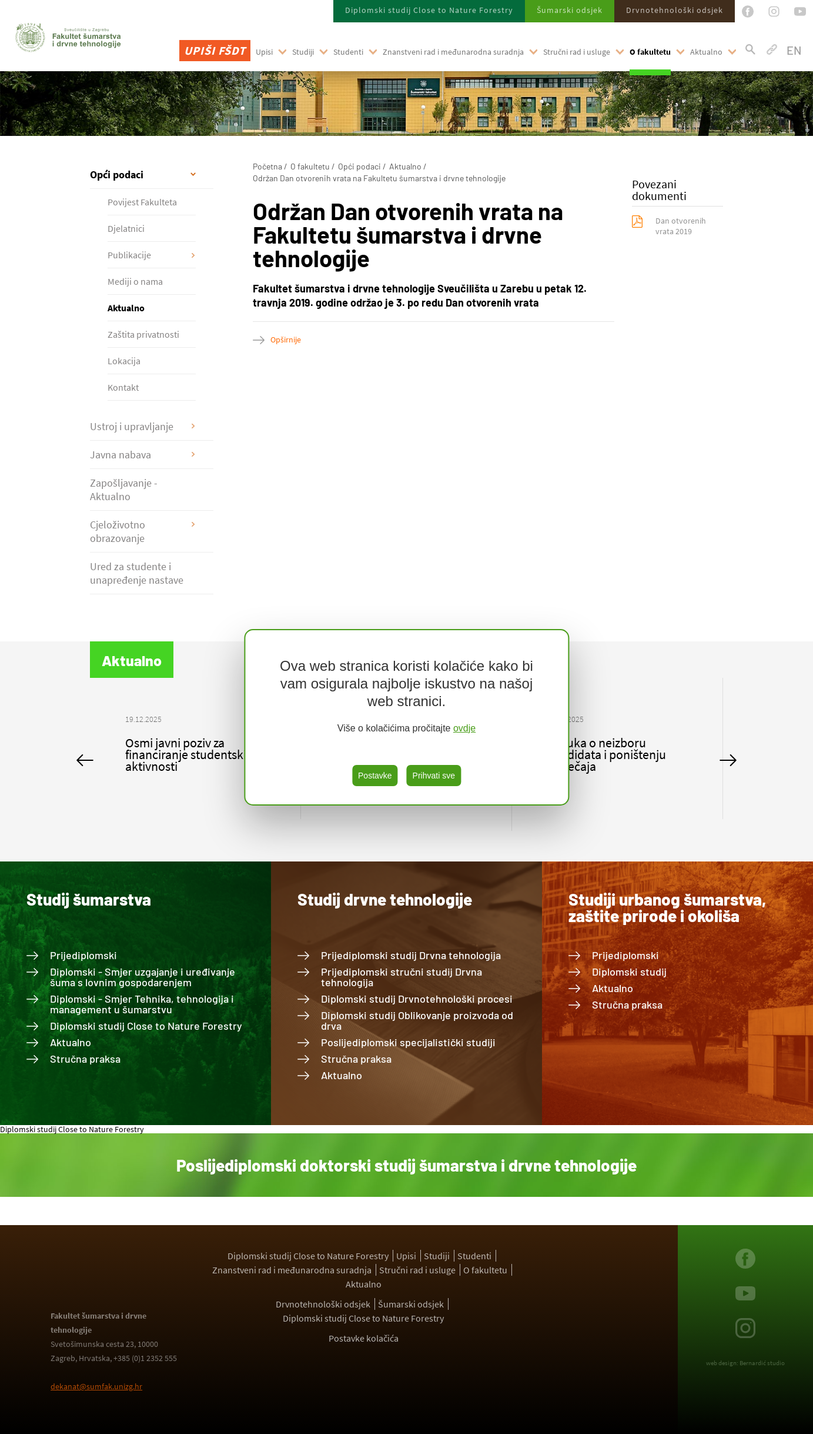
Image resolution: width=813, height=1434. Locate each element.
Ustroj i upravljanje (131, 426)
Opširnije (285, 339)
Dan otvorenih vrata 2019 (680, 226)
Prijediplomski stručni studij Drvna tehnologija (401, 977)
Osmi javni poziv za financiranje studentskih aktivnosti (189, 754)
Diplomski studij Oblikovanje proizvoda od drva (417, 1020)
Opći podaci (116, 174)
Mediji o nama (135, 281)
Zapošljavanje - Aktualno (124, 489)
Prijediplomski (83, 955)
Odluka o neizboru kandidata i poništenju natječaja (606, 754)
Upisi (264, 51)
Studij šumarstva (88, 899)
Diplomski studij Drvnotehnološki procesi (417, 998)
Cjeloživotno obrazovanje (117, 531)
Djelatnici (126, 228)
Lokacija (124, 361)
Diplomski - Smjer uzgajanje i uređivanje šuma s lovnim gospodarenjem (142, 977)
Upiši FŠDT (215, 50)
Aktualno (706, 51)
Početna (267, 166)
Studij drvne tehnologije (384, 899)
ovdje (464, 728)
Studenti (348, 51)
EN (794, 50)
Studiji (303, 51)
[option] (195, 748)
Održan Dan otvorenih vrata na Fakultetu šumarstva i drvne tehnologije (379, 178)
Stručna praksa (85, 1058)
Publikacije (129, 255)
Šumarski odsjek (570, 10)
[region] (406, 717)
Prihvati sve (434, 775)
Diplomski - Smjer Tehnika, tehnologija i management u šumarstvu (142, 1004)
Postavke (375, 775)
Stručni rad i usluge (576, 51)
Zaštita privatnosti (143, 334)
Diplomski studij (629, 971)
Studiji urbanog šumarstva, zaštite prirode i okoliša (667, 907)
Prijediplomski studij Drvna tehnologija (411, 955)
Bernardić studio (762, 1363)
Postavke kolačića (364, 1338)
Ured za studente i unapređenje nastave (136, 573)
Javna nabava (120, 454)
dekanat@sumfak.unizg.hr (96, 1386)
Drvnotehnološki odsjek (674, 10)
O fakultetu (650, 51)
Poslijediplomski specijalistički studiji (408, 1042)
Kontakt (123, 387)
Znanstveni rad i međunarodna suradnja (453, 51)
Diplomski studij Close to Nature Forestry (429, 10)
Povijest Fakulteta (142, 202)
